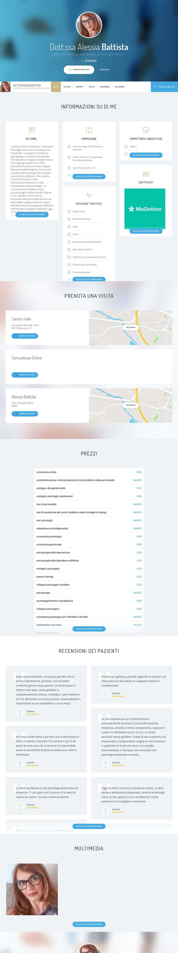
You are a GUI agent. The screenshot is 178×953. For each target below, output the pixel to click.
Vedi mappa (130, 327)
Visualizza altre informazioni (32, 214)
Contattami (104, 69)
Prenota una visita (164, 86)
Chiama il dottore (25, 336)
